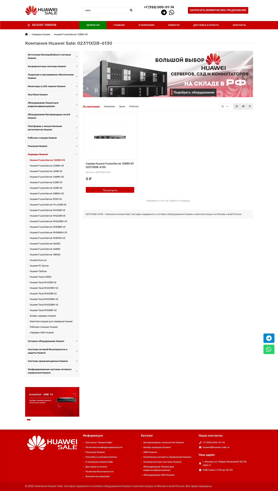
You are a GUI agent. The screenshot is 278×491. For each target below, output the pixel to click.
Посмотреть (110, 190)
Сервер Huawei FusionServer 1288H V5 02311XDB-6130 (110, 165)
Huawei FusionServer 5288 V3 (46, 182)
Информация (93, 435)
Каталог (147, 435)
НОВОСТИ (173, 25)
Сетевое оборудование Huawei (54, 341)
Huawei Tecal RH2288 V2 (43, 293)
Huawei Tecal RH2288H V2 (44, 304)
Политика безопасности (99, 471)
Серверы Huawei (41, 34)
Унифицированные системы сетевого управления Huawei (54, 371)
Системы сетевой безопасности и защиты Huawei (54, 351)
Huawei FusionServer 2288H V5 (47, 165)
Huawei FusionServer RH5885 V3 (48, 227)
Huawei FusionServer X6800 (45, 249)
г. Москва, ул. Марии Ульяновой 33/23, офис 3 (225, 463)
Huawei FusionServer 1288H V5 (71, 34)
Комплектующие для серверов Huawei (51, 321)
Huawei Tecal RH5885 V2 (43, 310)
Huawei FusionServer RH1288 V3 (47, 210)
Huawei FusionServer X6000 (45, 243)
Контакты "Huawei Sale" (99, 442)
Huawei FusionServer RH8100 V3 (47, 238)
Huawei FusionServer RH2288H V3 (48, 221)
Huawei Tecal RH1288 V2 (43, 282)
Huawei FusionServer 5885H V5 (47, 193)
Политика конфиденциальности (103, 447)
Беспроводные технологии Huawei (163, 442)
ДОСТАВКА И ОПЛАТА (206, 25)
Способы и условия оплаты (101, 457)
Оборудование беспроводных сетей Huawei (54, 116)
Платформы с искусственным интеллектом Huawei (54, 128)
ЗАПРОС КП (93, 25)
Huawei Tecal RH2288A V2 (44, 299)
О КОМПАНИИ (146, 25)
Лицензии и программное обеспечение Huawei (54, 76)
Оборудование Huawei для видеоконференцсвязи (54, 104)
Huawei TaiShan (38, 271)
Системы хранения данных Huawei (54, 361)
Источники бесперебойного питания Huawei (54, 56)
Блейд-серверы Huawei (43, 315)
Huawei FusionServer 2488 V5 (46, 171)
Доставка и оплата (96, 466)
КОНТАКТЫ (239, 25)
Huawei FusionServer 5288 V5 (46, 188)
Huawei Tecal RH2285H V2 (44, 288)
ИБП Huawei (150, 452)
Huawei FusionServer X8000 (45, 254)
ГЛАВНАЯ (119, 25)
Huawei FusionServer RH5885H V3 (48, 232)
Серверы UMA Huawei (42, 332)
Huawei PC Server (39, 265)
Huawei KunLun (38, 260)
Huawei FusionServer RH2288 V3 (48, 215)
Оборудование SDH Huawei (158, 475)
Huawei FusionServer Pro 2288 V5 (48, 204)
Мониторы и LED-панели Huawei (54, 86)
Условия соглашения (97, 476)
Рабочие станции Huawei (54, 138)
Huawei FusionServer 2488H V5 (47, 176)
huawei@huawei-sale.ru (216, 447)
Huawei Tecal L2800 (40, 276)
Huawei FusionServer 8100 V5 (46, 199)
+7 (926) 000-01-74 (214, 442)
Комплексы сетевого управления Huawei (167, 457)
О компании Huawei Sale (99, 461)
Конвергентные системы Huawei (54, 66)
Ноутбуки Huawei (54, 95)
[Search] (109, 10)
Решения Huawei (54, 146)
